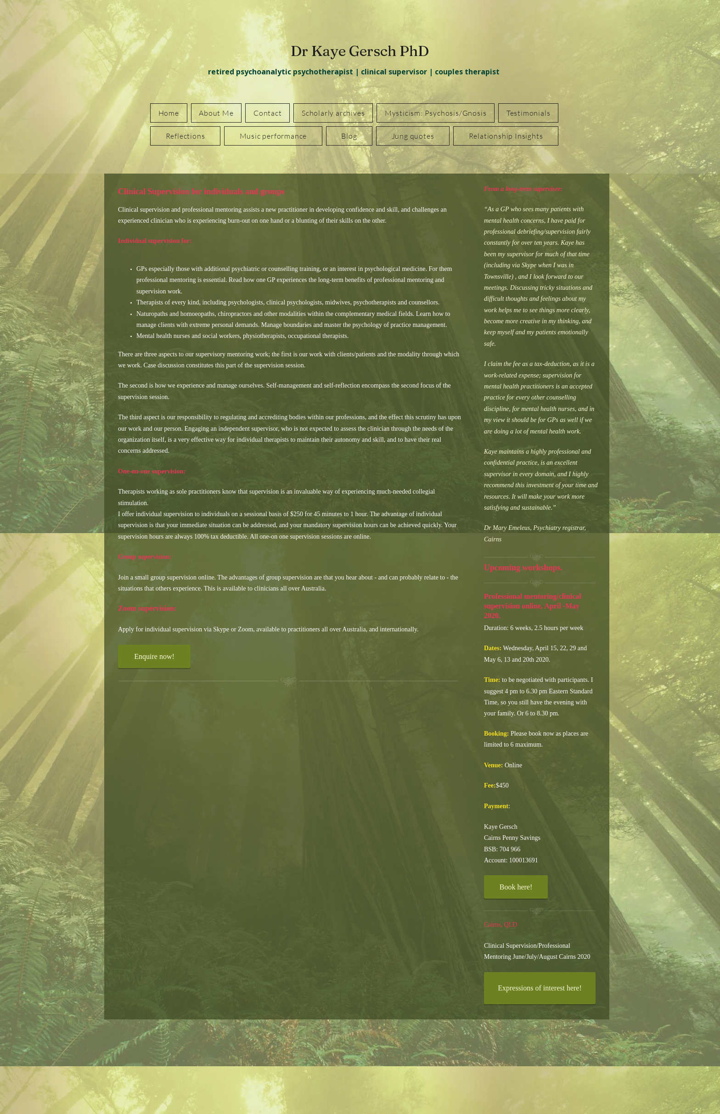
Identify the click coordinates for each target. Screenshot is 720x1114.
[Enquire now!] (154, 656)
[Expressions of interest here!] (540, 988)
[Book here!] (516, 887)
